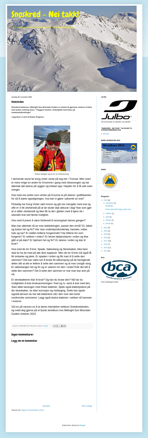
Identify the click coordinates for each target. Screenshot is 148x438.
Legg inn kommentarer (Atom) (32, 410)
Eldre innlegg (87, 406)
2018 (106, 238)
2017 (106, 241)
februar (109, 220)
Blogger (82, 425)
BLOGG (106, 134)
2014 (106, 251)
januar (108, 223)
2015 (106, 248)
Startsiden (46, 406)
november (110, 203)
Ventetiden (109, 206)
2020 (106, 231)
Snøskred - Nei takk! (45, 14)
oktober (109, 213)
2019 (106, 234)
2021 (106, 228)
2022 (106, 200)
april (107, 217)
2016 (106, 244)
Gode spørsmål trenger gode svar (118, 209)
